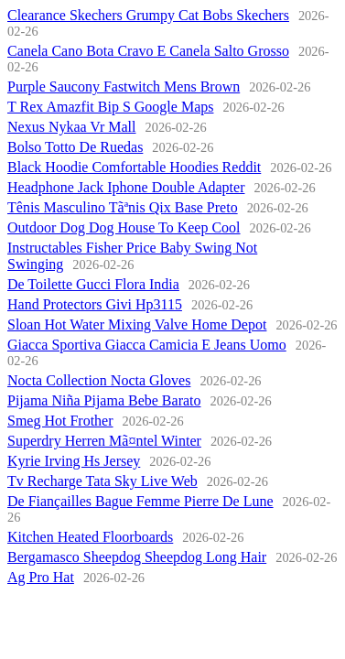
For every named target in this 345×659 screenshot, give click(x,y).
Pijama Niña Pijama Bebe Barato (104, 400)
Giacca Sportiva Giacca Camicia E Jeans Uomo (146, 344)
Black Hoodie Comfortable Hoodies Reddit (134, 167)
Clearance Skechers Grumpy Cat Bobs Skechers (148, 15)
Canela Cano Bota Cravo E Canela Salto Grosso (148, 51)
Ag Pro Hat (40, 577)
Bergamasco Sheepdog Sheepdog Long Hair (136, 557)
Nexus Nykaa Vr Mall (71, 127)
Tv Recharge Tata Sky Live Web (102, 481)
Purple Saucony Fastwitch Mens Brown (123, 86)
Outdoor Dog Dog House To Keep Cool (124, 227)
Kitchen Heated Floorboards (90, 537)
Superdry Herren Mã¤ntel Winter (104, 440)
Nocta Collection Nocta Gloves (98, 380)
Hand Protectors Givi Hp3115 (94, 304)
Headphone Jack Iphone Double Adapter (125, 187)
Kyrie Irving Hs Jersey (73, 461)
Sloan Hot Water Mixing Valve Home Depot (136, 324)
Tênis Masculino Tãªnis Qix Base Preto (122, 207)
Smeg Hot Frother (60, 420)
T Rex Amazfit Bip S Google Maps (110, 106)
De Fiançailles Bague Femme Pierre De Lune (140, 501)
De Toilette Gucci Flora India (93, 284)
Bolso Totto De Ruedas (75, 147)
